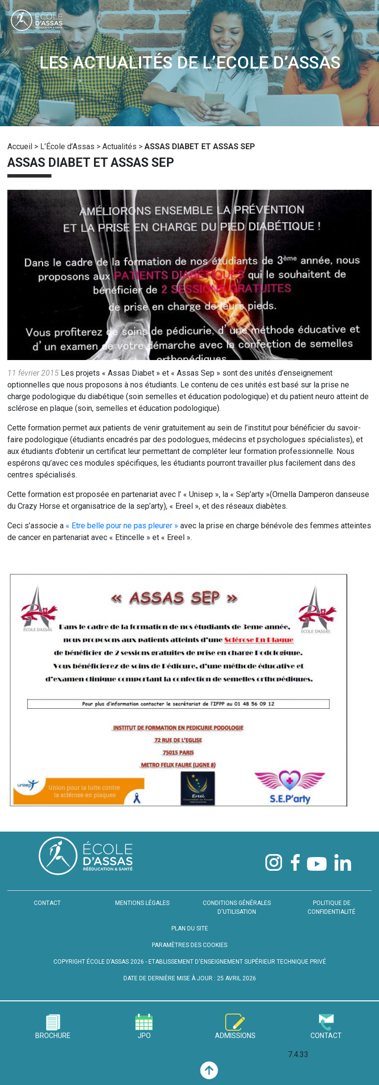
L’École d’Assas (67, 146)
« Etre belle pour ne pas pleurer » (122, 525)
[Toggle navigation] (353, 23)
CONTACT (47, 903)
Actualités (119, 146)
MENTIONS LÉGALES (142, 903)
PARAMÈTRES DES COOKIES (189, 945)
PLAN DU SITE (189, 928)
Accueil (19, 146)
